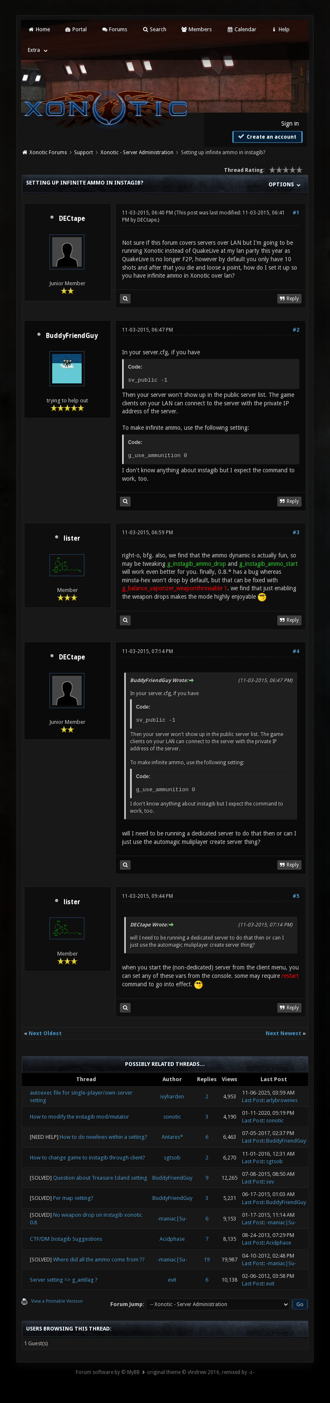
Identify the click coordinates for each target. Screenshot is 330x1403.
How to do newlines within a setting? (103, 1137)
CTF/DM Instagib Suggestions (66, 1239)
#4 (296, 651)
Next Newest (283, 1033)
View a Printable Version (57, 1301)
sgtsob (172, 1157)
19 (207, 1259)
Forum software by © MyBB (108, 1372)
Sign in (290, 123)
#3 (296, 532)
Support (83, 152)
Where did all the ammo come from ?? (99, 1259)
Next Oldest (45, 1033)
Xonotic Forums (48, 152)
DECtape (72, 218)
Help (280, 29)
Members (196, 29)
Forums (114, 29)
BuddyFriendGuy (72, 336)
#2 (296, 330)
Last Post (252, 1100)
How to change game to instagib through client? (87, 1157)
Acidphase (172, 1239)
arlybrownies (282, 1100)
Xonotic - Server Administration (137, 152)
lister (72, 538)
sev (270, 1181)
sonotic (172, 1117)
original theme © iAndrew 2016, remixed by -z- (200, 1372)
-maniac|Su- (172, 1219)
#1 (296, 213)
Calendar (241, 29)
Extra (34, 50)
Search (154, 29)
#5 (296, 896)
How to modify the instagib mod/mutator (79, 1117)
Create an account (266, 136)
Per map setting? (73, 1198)
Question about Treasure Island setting (100, 1178)
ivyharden (172, 1096)
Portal (76, 29)
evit (172, 1280)
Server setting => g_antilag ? (64, 1280)
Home (39, 29)
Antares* (172, 1137)
